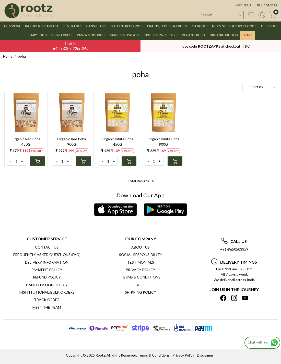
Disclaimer (205, 355)
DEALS (247, 35)
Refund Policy (47, 277)
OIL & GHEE (269, 26)
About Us (140, 247)
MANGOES (199, 26)
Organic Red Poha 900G (71, 141)
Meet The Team (46, 307)
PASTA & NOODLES (91, 35)
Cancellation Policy (47, 285)
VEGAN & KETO (193, 35)
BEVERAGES (72, 26)
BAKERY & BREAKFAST (42, 26)
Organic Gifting (223, 35)
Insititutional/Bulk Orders (47, 292)
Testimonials (140, 262)
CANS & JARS (96, 26)
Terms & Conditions (140, 277)
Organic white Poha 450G (117, 141)
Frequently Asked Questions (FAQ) (46, 254)
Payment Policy (46, 269)
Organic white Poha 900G (163, 141)
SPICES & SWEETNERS (160, 35)
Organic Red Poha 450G (25, 141)
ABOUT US (243, 5)
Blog (140, 285)
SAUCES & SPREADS (124, 35)
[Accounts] (261, 15)
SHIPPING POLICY (140, 292)
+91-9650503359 (234, 249)
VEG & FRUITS (61, 35)
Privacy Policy (140, 269)
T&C (246, 46)
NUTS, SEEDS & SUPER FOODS (234, 26)
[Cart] (37, 161)
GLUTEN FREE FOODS (126, 26)
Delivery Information (46, 262)
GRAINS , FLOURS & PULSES (167, 26)
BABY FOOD (38, 35)
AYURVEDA (11, 26)
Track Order (47, 299)
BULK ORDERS (265, 5)
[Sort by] (260, 87)
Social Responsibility (140, 254)
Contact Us (46, 247)
